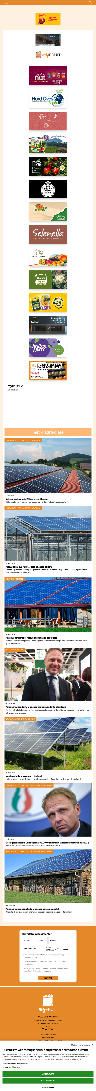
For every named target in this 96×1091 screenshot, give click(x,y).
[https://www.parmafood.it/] (48, 304)
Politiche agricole (14, 579)
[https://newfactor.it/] (48, 77)
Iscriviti (48, 978)
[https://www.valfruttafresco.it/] (48, 213)
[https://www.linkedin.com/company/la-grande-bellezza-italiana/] (48, 191)
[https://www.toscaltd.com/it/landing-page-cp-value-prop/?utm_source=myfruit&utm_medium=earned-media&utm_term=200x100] (48, 40)
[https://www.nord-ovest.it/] (48, 100)
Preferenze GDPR (48, 1087)
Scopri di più (13, 389)
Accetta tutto (48, 1074)
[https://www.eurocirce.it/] (48, 145)
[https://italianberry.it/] (48, 349)
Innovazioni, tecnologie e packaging (23, 440)
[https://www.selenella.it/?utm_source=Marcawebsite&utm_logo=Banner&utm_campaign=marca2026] (48, 236)
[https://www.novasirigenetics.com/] (48, 168)
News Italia (11, 719)
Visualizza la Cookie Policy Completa (15, 1064)
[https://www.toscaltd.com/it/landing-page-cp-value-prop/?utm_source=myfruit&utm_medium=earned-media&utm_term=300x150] (48, 327)
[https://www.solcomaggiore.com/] (48, 123)
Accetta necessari (48, 1081)
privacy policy (47, 971)
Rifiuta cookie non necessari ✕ (82, 1045)
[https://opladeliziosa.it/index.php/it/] (48, 259)
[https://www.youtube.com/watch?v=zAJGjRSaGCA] (48, 372)
